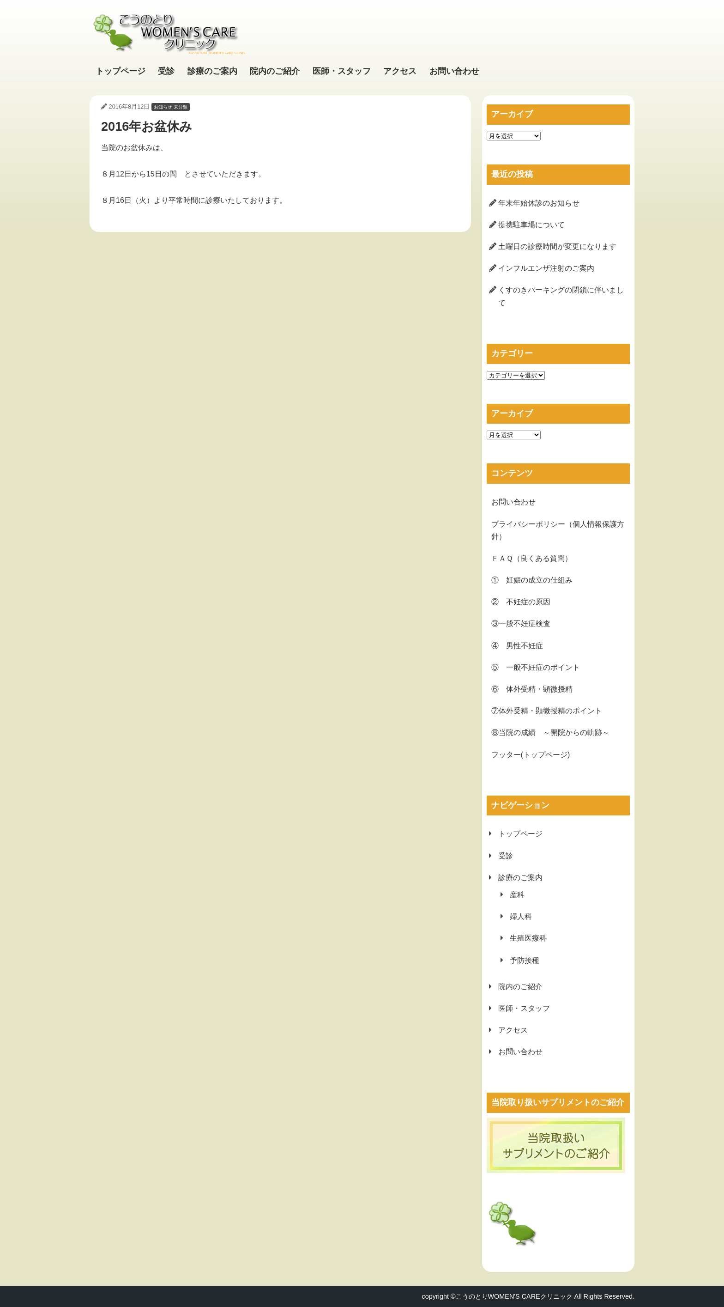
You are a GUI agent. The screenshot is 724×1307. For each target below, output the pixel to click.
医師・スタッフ (342, 71)
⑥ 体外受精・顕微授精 (532, 689)
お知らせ (163, 106)
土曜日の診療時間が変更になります (557, 246)
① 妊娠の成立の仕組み (532, 580)
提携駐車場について (531, 225)
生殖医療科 (528, 938)
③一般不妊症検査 (520, 623)
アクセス (399, 71)
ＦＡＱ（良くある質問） (531, 558)
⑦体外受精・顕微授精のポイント (546, 711)
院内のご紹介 (275, 71)
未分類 (180, 106)
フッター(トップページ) (530, 755)
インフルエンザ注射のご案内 (546, 268)
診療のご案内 (212, 71)
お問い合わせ (454, 71)
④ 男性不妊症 (517, 646)
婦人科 (521, 916)
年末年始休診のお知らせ (538, 203)
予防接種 (524, 960)
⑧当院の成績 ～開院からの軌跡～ (550, 732)
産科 (517, 895)
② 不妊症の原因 (520, 602)
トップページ (120, 71)
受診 (166, 71)
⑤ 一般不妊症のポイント (535, 667)
